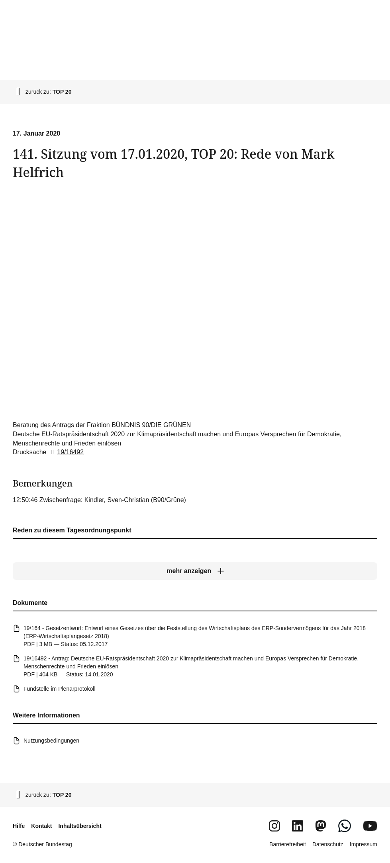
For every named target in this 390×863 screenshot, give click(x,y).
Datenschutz (327, 844)
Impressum (363, 844)
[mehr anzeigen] (195, 571)
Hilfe (19, 826)
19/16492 (66, 452)
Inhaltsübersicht (79, 826)
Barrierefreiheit (287, 844)
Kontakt (41, 826)
